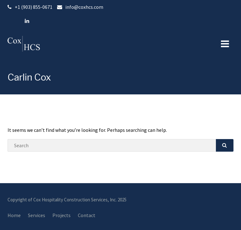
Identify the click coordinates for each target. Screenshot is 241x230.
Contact (86, 215)
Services (36, 215)
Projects (61, 215)
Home (14, 215)
